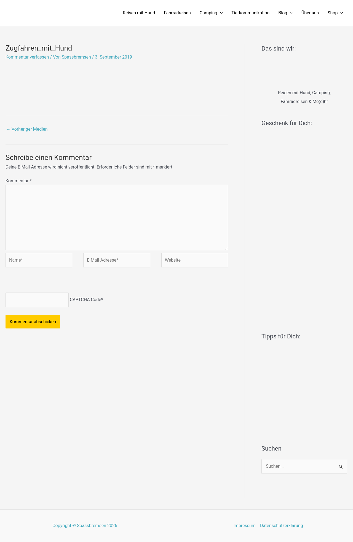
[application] (220, 13)
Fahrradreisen (177, 12)
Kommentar (19, 180)
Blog (285, 13)
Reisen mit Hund (139, 12)
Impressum (244, 525)
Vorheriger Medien (27, 129)
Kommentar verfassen (27, 57)
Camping (211, 13)
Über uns (310, 12)
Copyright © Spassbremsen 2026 (84, 525)
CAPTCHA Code (85, 299)
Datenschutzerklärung (281, 525)
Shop (335, 13)
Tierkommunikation (250, 12)
